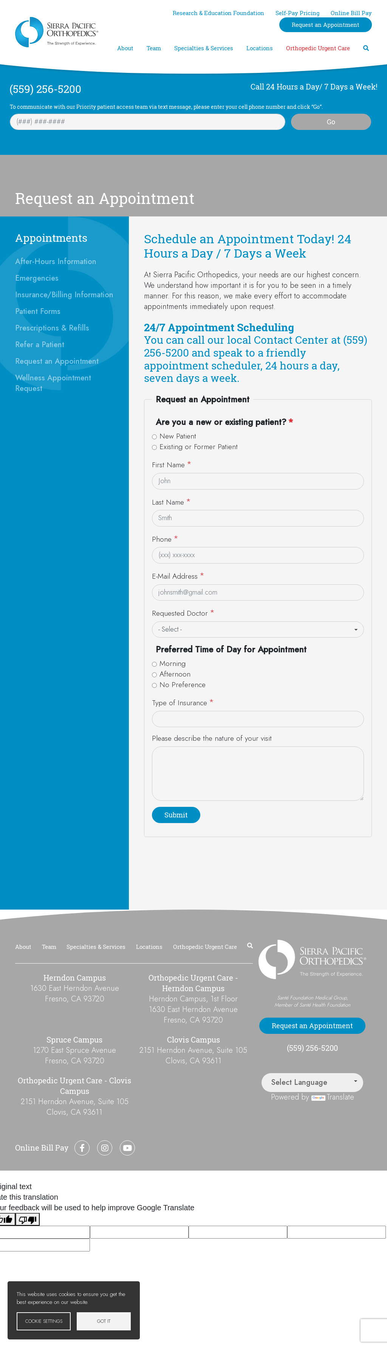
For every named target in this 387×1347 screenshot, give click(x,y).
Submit (176, 814)
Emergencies (37, 278)
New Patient (177, 436)
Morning (172, 663)
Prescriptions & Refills (52, 328)
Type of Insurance (179, 702)
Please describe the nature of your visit (212, 738)
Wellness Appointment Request (53, 383)
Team (154, 48)
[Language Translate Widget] (312, 1082)
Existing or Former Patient (198, 447)
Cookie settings (43, 1321)
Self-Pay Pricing (297, 13)
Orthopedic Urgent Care (318, 48)
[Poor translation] (27, 1219)
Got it (103, 1321)
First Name (168, 464)
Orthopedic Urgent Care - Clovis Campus (74, 1085)
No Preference (182, 685)
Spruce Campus (74, 1040)
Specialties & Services (203, 48)
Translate (332, 1097)
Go (331, 121)
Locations (259, 48)
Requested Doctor (180, 613)
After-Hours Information (55, 261)
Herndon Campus (74, 978)
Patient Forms (37, 311)
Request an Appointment (325, 25)
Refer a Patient (39, 344)
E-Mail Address (175, 576)
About (125, 48)
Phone (162, 539)
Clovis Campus (193, 1040)
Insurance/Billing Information (64, 294)
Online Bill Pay (351, 13)
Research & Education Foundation (218, 13)
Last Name (168, 502)
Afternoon (174, 674)
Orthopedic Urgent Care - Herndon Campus (193, 983)
